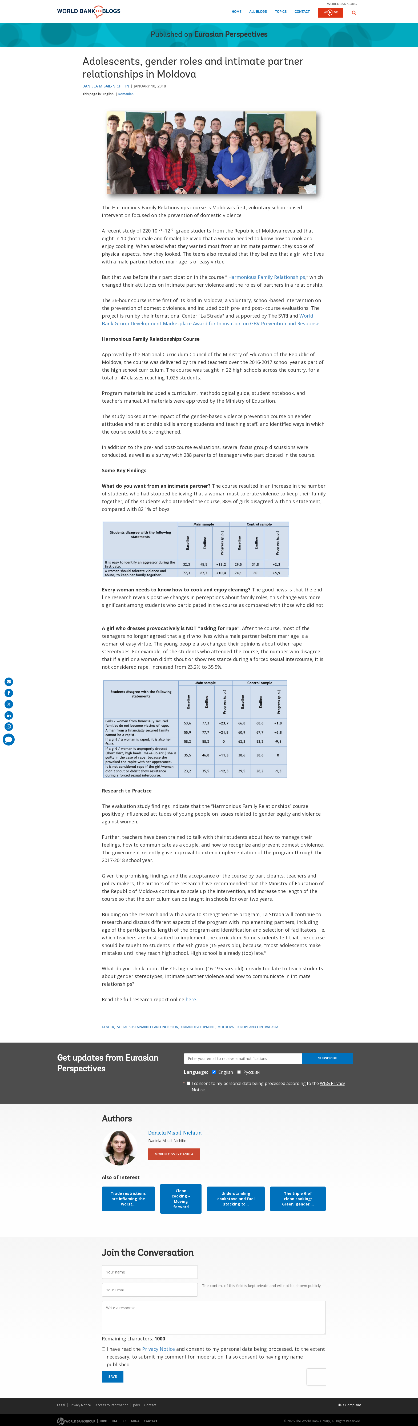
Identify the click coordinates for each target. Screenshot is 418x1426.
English (108, 94)
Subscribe (327, 1058)
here (191, 999)
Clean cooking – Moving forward (181, 1198)
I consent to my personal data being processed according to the (268, 1086)
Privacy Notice (158, 1349)
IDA (114, 1421)
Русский (251, 1072)
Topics (281, 12)
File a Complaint (349, 1405)
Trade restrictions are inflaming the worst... (128, 1199)
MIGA (135, 1421)
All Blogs (258, 12)
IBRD (103, 1421)
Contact (302, 12)
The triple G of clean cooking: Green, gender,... (298, 1199)
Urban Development (198, 1027)
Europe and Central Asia (257, 1027)
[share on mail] (9, 682)
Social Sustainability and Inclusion (147, 1027)
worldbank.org (342, 3)
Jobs (136, 1405)
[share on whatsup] (9, 726)
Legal (61, 1405)
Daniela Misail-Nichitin (105, 86)
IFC (124, 1421)
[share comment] (9, 740)
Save (112, 1377)
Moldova (226, 1027)
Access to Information (111, 1405)
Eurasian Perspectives (230, 35)
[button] (354, 12)
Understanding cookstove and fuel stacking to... (236, 1199)
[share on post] (9, 704)
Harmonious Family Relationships (266, 277)
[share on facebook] (9, 693)
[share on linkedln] (9, 715)
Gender (108, 1027)
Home (236, 12)
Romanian (126, 94)
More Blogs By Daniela (174, 1154)
